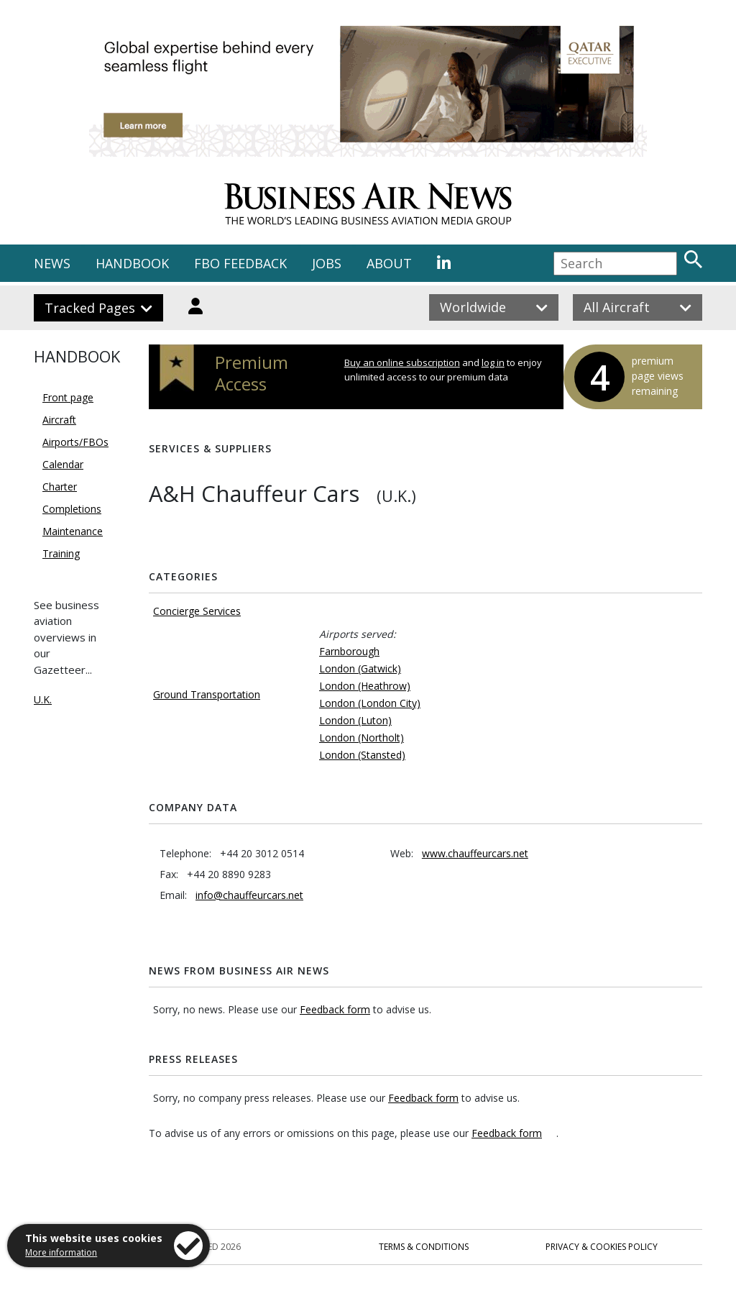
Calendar (62, 464)
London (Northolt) (361, 737)
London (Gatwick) (360, 668)
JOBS (326, 263)
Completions (71, 509)
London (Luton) (355, 720)
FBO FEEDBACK (240, 263)
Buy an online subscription (402, 362)
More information (61, 1252)
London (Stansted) (362, 755)
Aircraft (59, 419)
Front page (67, 397)
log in (493, 362)
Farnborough (349, 651)
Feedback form (335, 1009)
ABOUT (389, 263)
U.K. (43, 699)
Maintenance (72, 531)
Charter (59, 486)
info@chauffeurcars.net (249, 895)
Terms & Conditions (424, 1247)
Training (61, 553)
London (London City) (369, 703)
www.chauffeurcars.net (475, 853)
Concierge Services (197, 611)
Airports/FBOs (75, 442)
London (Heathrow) (364, 686)
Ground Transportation (206, 694)
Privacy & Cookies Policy (602, 1247)
